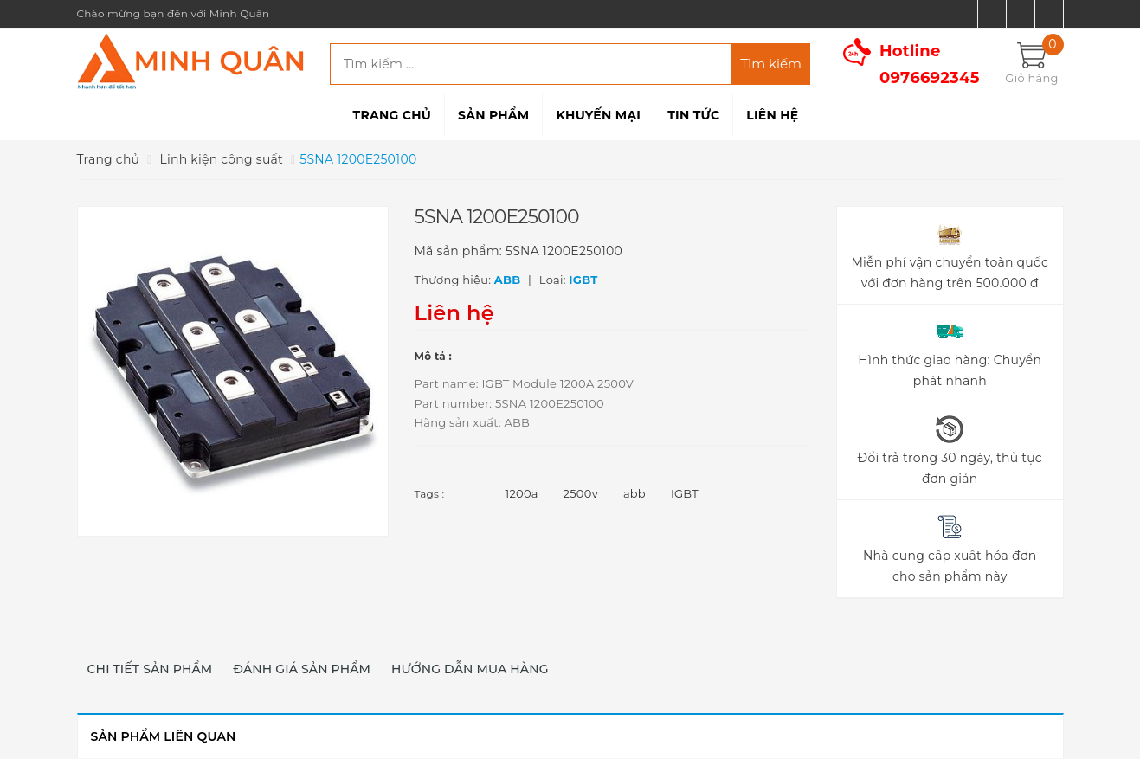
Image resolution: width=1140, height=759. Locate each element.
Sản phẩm (493, 115)
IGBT (685, 493)
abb (634, 493)
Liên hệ (772, 115)
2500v (581, 493)
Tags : (430, 493)
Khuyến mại (598, 115)
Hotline (929, 64)
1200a (522, 493)
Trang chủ (392, 115)
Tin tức (693, 115)
